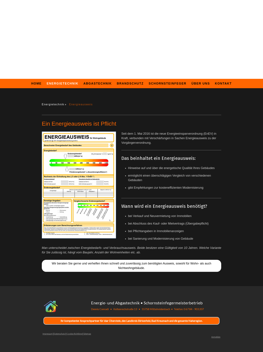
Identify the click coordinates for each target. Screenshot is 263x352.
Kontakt (223, 83)
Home (36, 83)
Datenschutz (59, 333)
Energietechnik (62, 83)
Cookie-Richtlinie (74, 333)
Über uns (200, 83)
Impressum (47, 333)
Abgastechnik (97, 83)
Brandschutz (130, 83)
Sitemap (87, 333)
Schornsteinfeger (167, 83)
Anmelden (215, 337)
